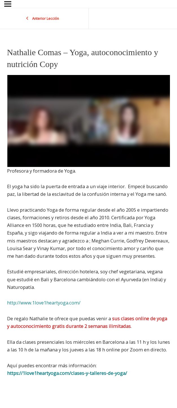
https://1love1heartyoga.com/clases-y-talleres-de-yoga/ (67, 373)
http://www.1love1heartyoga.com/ (43, 302)
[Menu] (8, 4)
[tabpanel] (88, 226)
